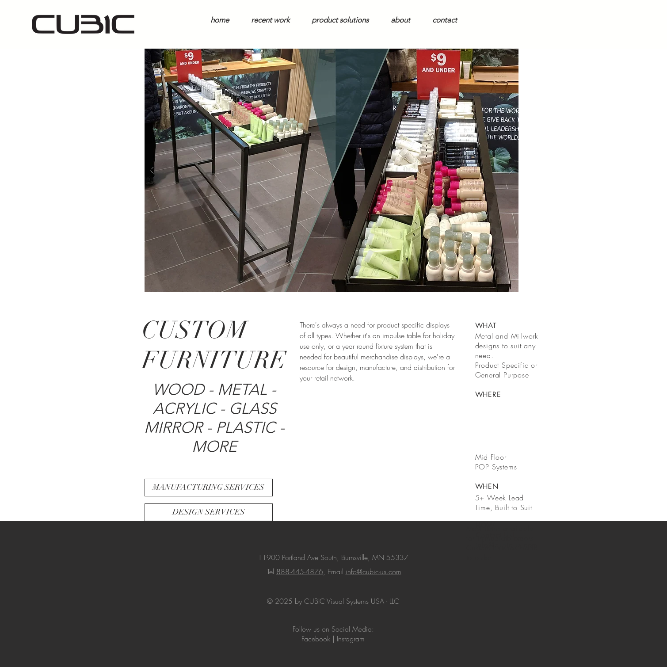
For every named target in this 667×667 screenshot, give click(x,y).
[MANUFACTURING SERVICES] (209, 487)
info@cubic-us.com (373, 571)
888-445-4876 (299, 571)
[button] (331, 170)
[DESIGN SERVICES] (209, 512)
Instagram (351, 639)
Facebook (315, 639)
